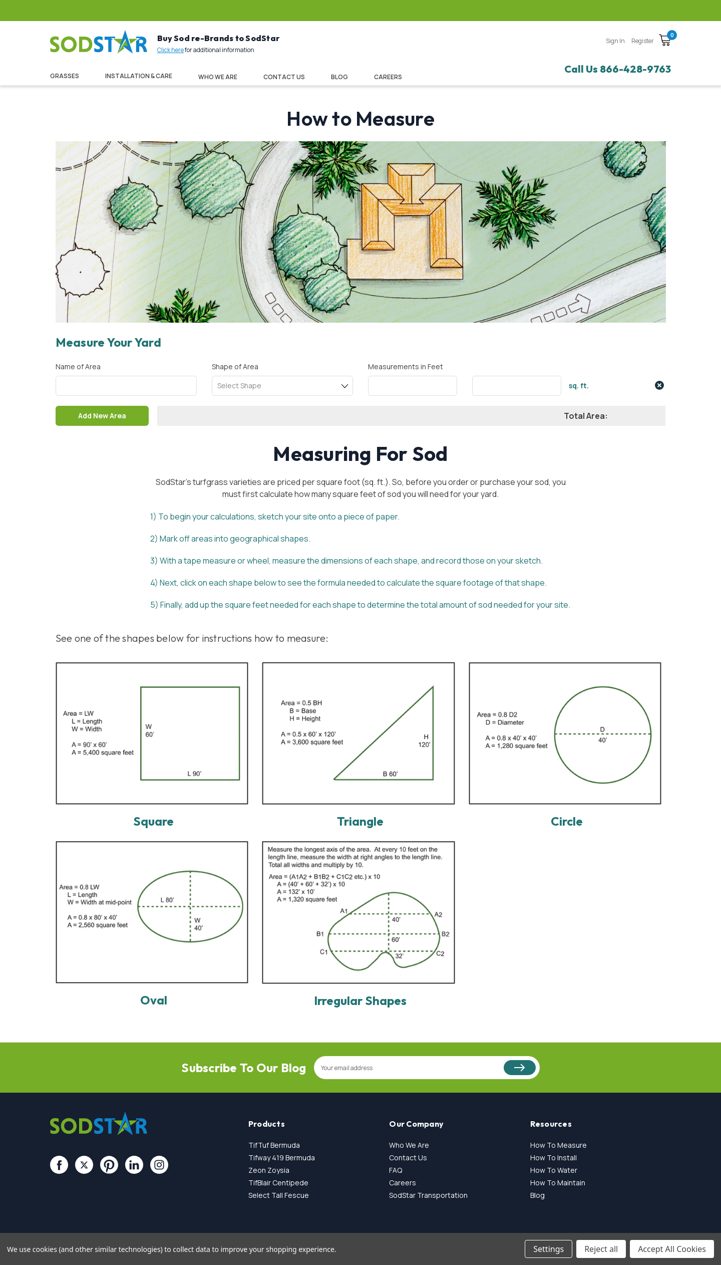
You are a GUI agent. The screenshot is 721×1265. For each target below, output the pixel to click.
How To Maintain (557, 1182)
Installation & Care (138, 76)
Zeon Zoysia (268, 1170)
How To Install (553, 1157)
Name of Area (78, 366)
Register (642, 41)
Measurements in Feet (405, 366)
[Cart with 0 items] (665, 41)
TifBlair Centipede (278, 1182)
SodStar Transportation (428, 1195)
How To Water (553, 1170)
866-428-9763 (635, 69)
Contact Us (284, 77)
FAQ (395, 1170)
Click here (170, 50)
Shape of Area (235, 366)
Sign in (615, 41)
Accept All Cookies (672, 1248)
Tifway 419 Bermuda (281, 1157)
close (659, 385)
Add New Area (103, 415)
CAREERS (388, 77)
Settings (548, 1248)
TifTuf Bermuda (274, 1145)
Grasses (64, 76)
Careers (402, 1182)
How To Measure (558, 1145)
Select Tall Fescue (278, 1195)
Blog (339, 77)
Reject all (601, 1248)
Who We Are (217, 77)
